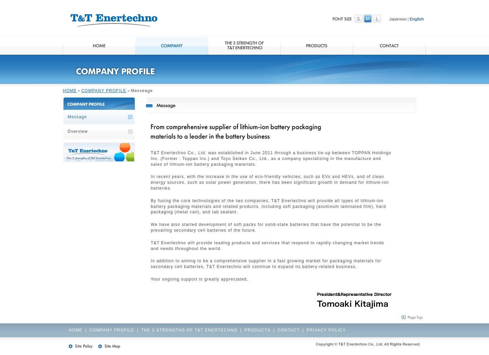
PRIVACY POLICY (326, 330)
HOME (70, 90)
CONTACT (288, 330)
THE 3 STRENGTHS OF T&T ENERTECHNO (189, 330)
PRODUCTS (257, 330)
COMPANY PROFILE (103, 90)
